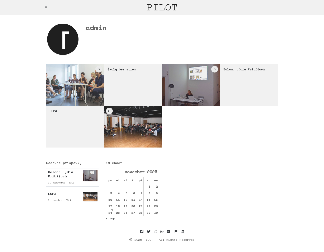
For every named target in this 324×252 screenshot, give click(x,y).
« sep (110, 218)
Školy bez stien (122, 69)
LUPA (53, 111)
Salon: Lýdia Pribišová (244, 69)
